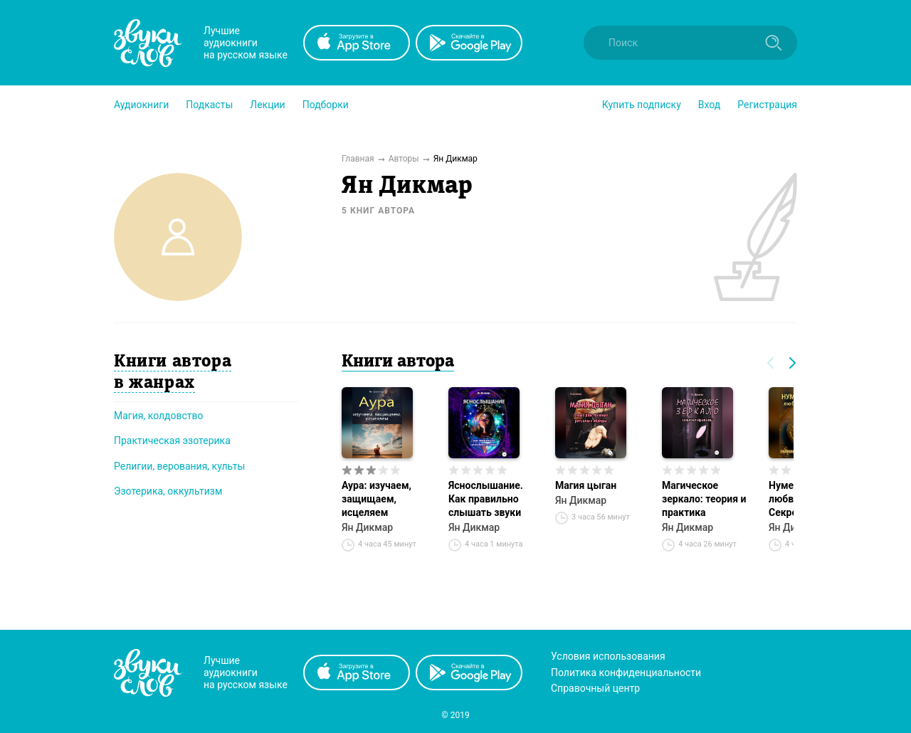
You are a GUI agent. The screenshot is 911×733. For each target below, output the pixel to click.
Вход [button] (709, 104)
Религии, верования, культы (179, 466)
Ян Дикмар (367, 527)
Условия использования (608, 656)
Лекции (267, 104)
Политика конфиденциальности (626, 672)
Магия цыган (585, 485)
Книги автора (398, 362)
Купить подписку (641, 104)
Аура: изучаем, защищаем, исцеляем (376, 499)
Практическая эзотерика (172, 440)
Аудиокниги (141, 104)
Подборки (325, 104)
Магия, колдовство (159, 415)
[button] (141, 104)
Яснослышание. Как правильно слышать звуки (485, 499)
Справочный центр (595, 688)
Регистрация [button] (767, 104)
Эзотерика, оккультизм (168, 491)
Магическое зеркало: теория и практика (704, 499)
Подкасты (209, 104)
